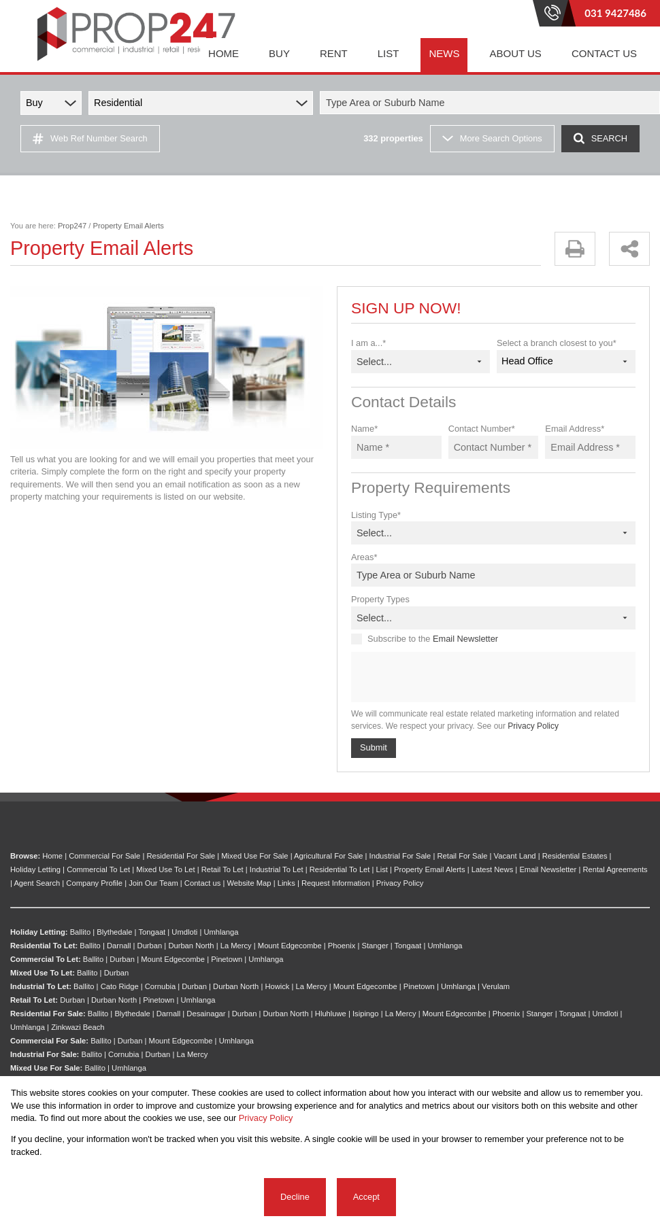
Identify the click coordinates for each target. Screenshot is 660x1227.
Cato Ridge (120, 986)
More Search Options (492, 138)
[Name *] (396, 447)
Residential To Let (340, 869)
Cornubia (160, 986)
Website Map (249, 883)
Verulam (496, 986)
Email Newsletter (465, 639)
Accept (366, 1197)
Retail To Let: (34, 1000)
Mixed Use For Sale (254, 856)
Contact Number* (481, 429)
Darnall (119, 945)
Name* (364, 429)
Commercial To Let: (45, 959)
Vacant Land (515, 856)
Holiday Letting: (39, 932)
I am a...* (368, 343)
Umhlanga (220, 932)
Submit (373, 747)
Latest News (493, 869)
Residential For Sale (180, 856)
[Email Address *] (590, 447)
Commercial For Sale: (49, 1041)
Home (52, 856)
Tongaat (151, 932)
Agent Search (37, 883)
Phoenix (341, 945)
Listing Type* (376, 515)
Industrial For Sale (400, 856)
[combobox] (492, 102)
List (382, 869)
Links (286, 883)
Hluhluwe (330, 1013)
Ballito (80, 932)
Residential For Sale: (48, 1013)
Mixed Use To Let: (42, 973)
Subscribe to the (432, 639)
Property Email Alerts (429, 869)
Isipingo (365, 1013)
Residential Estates (575, 856)
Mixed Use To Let (165, 869)
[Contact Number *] (493, 447)
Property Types (380, 599)
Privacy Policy (533, 726)
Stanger (374, 945)
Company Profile (94, 883)
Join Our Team (153, 883)
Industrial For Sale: (44, 1054)
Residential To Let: (44, 945)
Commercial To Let (98, 869)
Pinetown (226, 959)
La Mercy (236, 945)
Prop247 (72, 226)
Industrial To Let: (40, 986)
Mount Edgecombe (290, 945)
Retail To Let (222, 869)
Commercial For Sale (104, 856)
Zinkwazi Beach (77, 1027)
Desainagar (205, 1013)
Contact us (202, 883)
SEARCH (600, 138)
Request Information (335, 883)
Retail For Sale (462, 856)
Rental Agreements (614, 869)
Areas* (364, 557)
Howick (277, 986)
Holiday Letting (35, 869)
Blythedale (114, 932)
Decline (295, 1197)
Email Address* (574, 429)
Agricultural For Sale (328, 856)
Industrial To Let (276, 869)
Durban (150, 945)
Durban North (191, 945)
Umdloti (184, 932)
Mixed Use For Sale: (46, 1068)
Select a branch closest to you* (556, 343)
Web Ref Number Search (90, 138)
